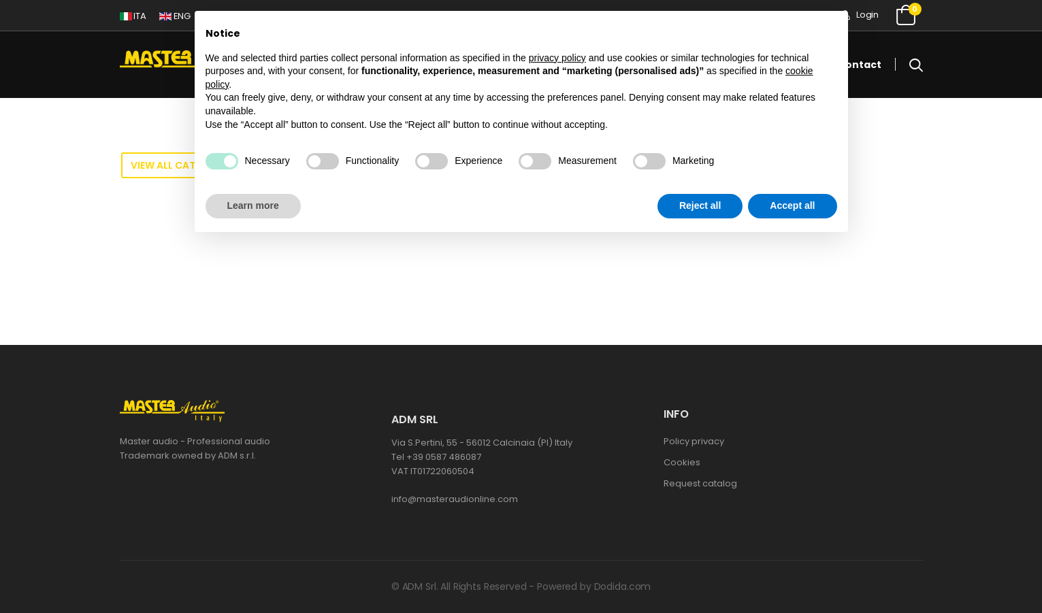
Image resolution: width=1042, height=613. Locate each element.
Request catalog (700, 483)
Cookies (682, 462)
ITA (133, 16)
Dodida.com (622, 586)
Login (860, 14)
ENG (175, 16)
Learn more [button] (253, 205)
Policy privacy (694, 441)
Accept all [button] (792, 205)
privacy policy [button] (557, 57)
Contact (859, 64)
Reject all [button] (700, 205)
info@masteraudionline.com (454, 499)
